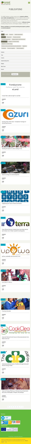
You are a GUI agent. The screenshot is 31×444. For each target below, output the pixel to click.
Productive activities (16, 37)
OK (6, 442)
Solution (2, 52)
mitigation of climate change (13, 41)
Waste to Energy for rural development (10, 174)
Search (2, 69)
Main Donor (3, 66)
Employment (9, 37)
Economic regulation (11, 48)
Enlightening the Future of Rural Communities (12, 203)
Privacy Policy (11, 436)
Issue (2, 31)
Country (2, 57)
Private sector (15, 74)
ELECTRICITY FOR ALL (7, 282)
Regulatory (25, 46)
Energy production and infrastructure (18, 39)
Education (11, 34)
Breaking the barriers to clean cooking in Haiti (12, 148)
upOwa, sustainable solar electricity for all (11, 256)
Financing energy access (6, 39)
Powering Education (6, 311)
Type (2, 55)
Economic (3, 37)
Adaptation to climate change (7, 43)
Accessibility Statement (18, 436)
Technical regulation (20, 48)
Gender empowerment (18, 34)
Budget (2, 63)
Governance (4, 48)
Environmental (4, 41)
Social (3, 34)
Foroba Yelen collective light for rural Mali (11, 95)
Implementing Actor (5, 60)
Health (7, 34)
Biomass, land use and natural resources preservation (11, 46)
